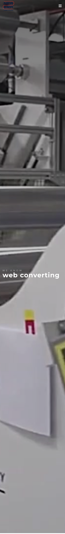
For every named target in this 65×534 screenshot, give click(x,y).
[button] (60, 6)
